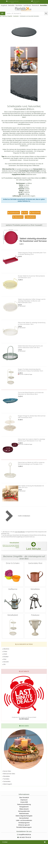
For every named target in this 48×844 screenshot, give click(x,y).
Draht (4, 654)
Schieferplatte (14, 213)
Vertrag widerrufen (24, 811)
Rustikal (5, 656)
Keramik (5, 662)
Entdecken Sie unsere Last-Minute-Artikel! (24, 718)
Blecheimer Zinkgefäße (7, 16)
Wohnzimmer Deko (8, 774)
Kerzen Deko (6, 771)
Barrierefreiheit (24, 818)
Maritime (5, 649)
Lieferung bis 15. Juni (36, 1)
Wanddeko (6, 776)
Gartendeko (6, 781)
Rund (25, 213)
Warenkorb (35, 5)
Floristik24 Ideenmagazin (24, 827)
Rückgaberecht (24, 807)
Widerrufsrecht (24, 809)
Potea (4, 651)
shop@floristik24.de (25, 834)
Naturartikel (36, 213)
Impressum (24, 800)
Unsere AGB (24, 802)
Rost (4, 659)
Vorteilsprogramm (24, 823)
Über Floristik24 (24, 797)
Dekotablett (18, 217)
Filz (3, 664)
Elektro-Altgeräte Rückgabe (24, 816)
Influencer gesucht (24, 825)
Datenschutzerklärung (24, 804)
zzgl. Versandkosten (20, 531)
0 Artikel (4, 842)
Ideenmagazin (7, 784)
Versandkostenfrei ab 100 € (13, 1)
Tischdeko (5, 779)
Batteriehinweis (24, 813)
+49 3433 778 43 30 (25, 837)
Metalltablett (16, 16)
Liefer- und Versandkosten (24, 820)
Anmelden (43, 5)
